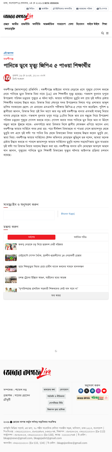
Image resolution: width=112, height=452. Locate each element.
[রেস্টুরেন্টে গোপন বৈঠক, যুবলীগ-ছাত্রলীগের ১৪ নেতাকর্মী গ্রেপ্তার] (56, 257)
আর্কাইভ (43, 8)
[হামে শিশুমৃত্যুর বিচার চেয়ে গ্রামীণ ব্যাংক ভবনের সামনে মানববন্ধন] (56, 268)
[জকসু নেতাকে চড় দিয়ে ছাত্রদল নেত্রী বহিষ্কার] (56, 246)
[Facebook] (80, 390)
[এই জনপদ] (8, 53)
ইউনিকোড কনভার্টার (62, 8)
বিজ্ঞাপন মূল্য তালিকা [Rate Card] (56, 409)
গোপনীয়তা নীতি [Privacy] (56, 403)
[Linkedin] (92, 390)
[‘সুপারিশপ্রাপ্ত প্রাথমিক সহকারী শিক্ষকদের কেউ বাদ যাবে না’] (56, 290)
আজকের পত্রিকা (84, 8)
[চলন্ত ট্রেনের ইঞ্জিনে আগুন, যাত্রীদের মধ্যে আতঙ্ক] (56, 279)
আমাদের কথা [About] (49, 389)
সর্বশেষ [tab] (31, 237)
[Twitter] (86, 390)
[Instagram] (98, 390)
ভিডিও (30, 8)
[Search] (102, 33)
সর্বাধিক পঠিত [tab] (80, 237)
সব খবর (56, 296)
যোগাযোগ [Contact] (64, 389)
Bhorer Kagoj (68, 213)
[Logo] (18, 17)
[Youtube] (104, 390)
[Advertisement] (56, 326)
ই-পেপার (102, 8)
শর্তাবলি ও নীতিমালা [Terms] (56, 396)
